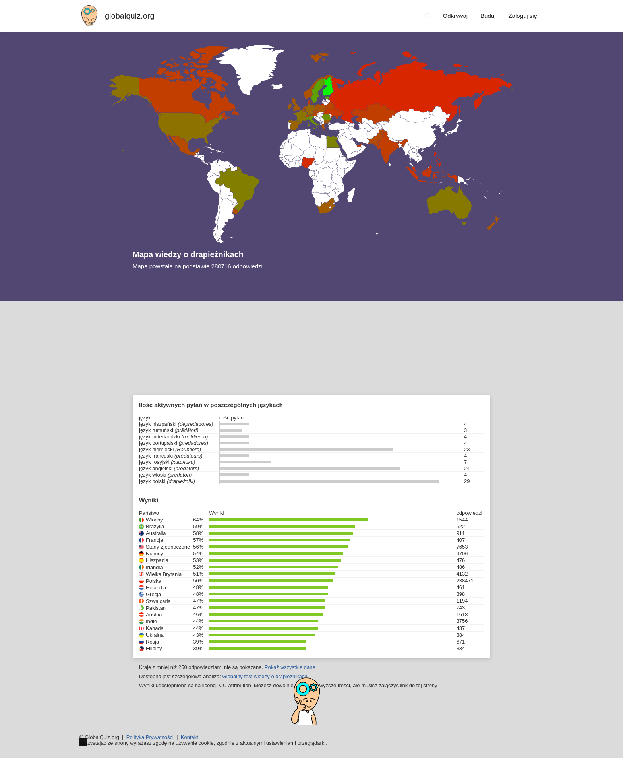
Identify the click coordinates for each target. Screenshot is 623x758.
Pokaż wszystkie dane (290, 667)
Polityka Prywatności (150, 737)
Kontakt (189, 737)
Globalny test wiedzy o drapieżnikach (265, 676)
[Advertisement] (311, 361)
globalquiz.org (130, 16)
